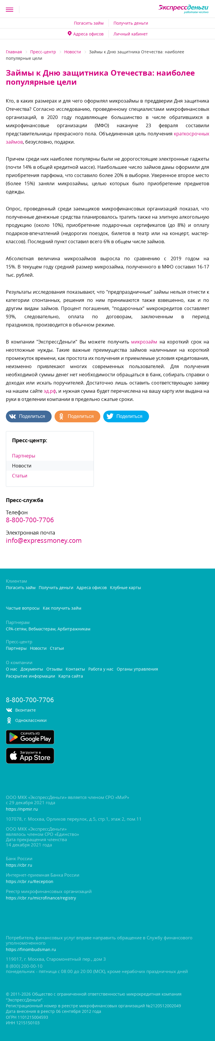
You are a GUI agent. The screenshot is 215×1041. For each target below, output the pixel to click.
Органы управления (137, 669)
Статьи (19, 475)
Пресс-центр (43, 52)
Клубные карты (125, 587)
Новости (72, 52)
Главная (14, 52)
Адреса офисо (86, 34)
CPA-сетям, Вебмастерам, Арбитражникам (48, 629)
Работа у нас (101, 669)
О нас (11, 669)
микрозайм (144, 342)
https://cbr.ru (19, 865)
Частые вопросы (23, 608)
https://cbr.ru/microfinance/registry (41, 898)
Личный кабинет (131, 34)
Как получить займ (62, 608)
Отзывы (54, 669)
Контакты (75, 669)
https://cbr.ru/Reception (29, 881)
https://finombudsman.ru (31, 949)
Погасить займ (89, 23)
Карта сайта (70, 676)
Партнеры (23, 456)
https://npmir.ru (22, 809)
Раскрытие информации (30, 676)
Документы (32, 669)
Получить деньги (131, 23)
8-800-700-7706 (30, 520)
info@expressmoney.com (44, 540)
